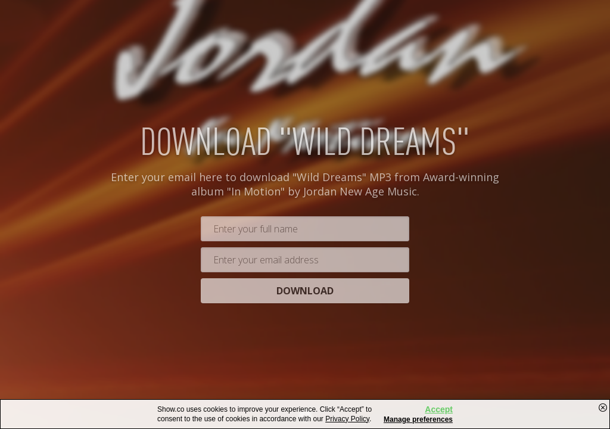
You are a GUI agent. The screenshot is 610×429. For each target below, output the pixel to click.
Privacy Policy (347, 419)
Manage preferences (418, 419)
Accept (439, 409)
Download (305, 292)
